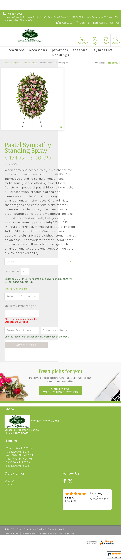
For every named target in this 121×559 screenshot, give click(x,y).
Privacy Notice (29, 482)
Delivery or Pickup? (74, 240)
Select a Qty (69, 222)
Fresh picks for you (60, 338)
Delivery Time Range (72, 260)
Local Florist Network (51, 482)
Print (100, 62)
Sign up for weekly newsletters (60, 354)
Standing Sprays (29, 62)
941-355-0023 (14, 13)
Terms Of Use (11, 482)
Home (6, 62)
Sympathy (15, 62)
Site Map (69, 482)
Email (113, 62)
